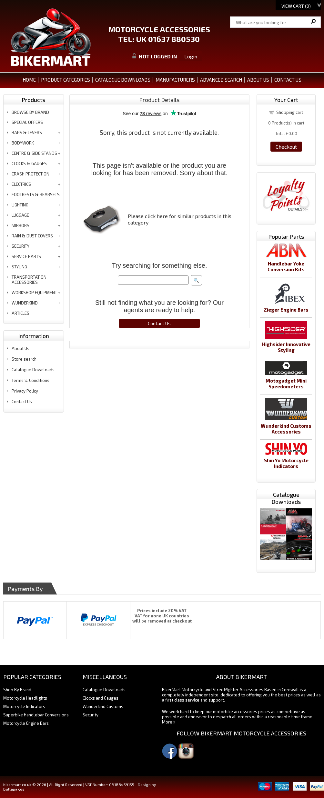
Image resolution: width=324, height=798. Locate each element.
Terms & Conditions (30, 380)
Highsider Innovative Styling (286, 347)
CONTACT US (287, 80)
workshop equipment (34, 292)
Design (144, 784)
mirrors (20, 225)
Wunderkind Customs (103, 706)
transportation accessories (29, 279)
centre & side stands (34, 153)
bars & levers (27, 132)
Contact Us (22, 401)
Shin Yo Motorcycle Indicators (286, 463)
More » (168, 721)
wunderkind (25, 302)
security (20, 246)
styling (19, 266)
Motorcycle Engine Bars (26, 723)
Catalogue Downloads (33, 369)
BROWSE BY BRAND (30, 112)
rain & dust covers (32, 235)
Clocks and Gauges (100, 698)
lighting (20, 204)
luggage (20, 215)
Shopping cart (289, 112)
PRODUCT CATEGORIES (65, 80)
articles (20, 313)
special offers (27, 122)
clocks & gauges (29, 163)
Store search (24, 359)
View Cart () (296, 6)
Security (90, 714)
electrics (21, 184)
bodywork (23, 142)
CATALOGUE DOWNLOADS (122, 80)
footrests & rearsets (36, 194)
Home (29, 80)
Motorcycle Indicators (24, 706)
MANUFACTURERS (175, 80)
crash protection (30, 173)
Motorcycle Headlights (25, 698)
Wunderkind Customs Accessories (286, 428)
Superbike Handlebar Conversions (36, 714)
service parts (26, 256)
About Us (20, 348)
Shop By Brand (17, 689)
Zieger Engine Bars (286, 310)
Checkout (286, 147)
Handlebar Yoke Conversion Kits (286, 266)
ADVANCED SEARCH (221, 80)
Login (190, 56)
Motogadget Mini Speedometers (286, 383)
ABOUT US (258, 80)
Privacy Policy (25, 391)
